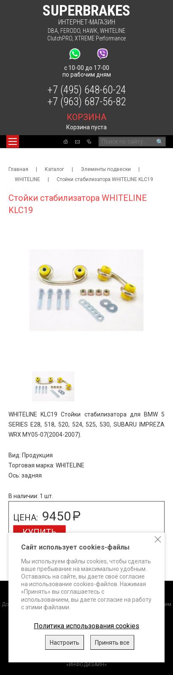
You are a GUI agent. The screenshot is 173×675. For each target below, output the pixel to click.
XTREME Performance (100, 38)
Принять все (112, 642)
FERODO (70, 30)
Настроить (64, 642)
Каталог (54, 169)
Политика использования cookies (86, 626)
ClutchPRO (59, 38)
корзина (86, 117)
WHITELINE (112, 30)
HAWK (90, 30)
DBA (53, 30)
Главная (18, 169)
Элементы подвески (106, 169)
